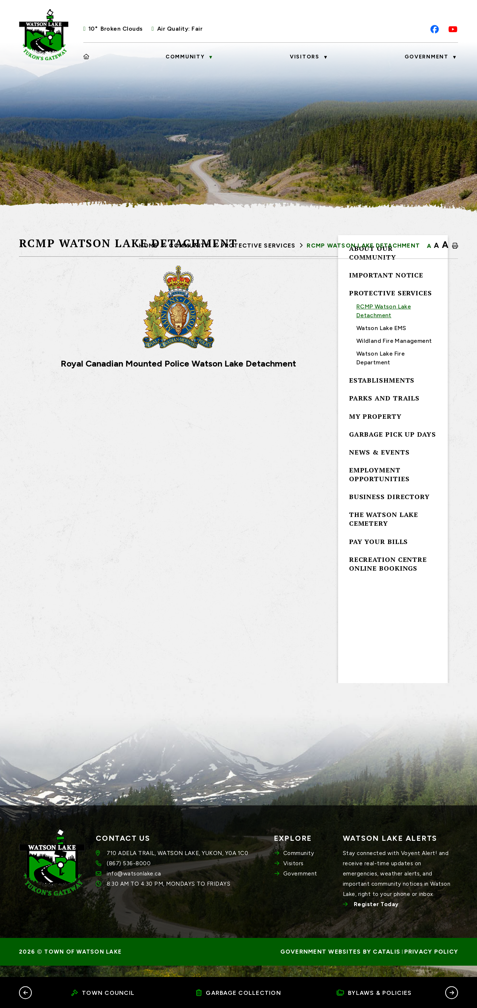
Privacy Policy (431, 963)
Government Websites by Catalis (340, 963)
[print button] (455, 246)
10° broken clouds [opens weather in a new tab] (115, 28)
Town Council (103, 992)
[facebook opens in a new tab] (434, 29)
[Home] (87, 57)
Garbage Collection (238, 992)
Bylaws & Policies (374, 992)
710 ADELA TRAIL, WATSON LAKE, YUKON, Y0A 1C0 (177, 865)
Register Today (376, 916)
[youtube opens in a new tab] (452, 29)
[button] (25, 992)
